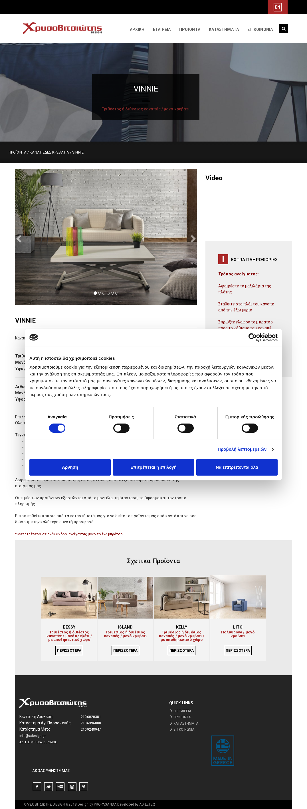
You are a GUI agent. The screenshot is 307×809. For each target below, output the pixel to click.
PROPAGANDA (105, 804)
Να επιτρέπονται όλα (237, 467)
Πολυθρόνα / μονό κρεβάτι (238, 634)
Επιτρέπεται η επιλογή (153, 467)
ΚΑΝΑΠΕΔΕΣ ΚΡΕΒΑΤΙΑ (49, 152)
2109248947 (91, 729)
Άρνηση (70, 467)
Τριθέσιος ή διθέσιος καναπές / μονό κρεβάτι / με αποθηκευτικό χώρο (69, 636)
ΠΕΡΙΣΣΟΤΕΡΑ (69, 650)
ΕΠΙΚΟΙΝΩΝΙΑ (260, 29)
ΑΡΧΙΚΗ (137, 29)
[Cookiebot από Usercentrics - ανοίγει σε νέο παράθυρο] (253, 337)
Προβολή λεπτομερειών (242, 449)
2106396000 (91, 723)
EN (277, 7)
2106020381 (91, 717)
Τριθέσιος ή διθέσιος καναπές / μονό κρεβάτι (125, 634)
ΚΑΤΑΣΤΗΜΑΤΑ (224, 29)
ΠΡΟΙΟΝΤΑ (180, 717)
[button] (28, 237)
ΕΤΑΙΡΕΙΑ (162, 29)
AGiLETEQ (147, 804)
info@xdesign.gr (32, 736)
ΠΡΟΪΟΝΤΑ (189, 29)
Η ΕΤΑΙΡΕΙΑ (180, 711)
